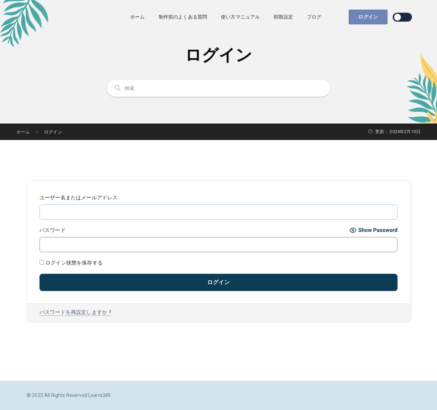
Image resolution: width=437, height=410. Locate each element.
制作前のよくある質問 (183, 17)
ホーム (137, 17)
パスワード (53, 230)
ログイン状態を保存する (71, 263)
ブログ (314, 17)
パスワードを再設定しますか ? (75, 312)
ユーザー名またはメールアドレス (78, 198)
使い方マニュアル (240, 17)
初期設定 (283, 17)
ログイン (368, 17)
